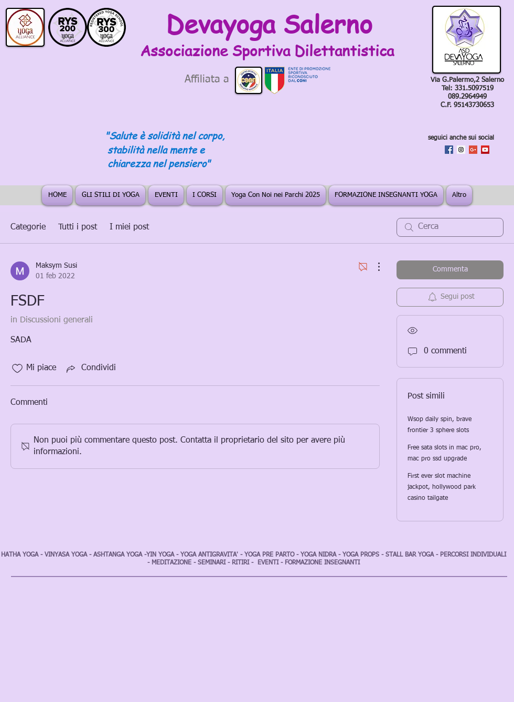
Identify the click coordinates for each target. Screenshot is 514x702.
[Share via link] (90, 368)
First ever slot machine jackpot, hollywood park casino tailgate (442, 487)
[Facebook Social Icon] (449, 149)
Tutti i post (77, 227)
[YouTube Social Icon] (485, 149)
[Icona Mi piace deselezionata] (17, 368)
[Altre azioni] (373, 266)
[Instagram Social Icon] (461, 149)
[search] (450, 227)
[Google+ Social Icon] (473, 149)
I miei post (129, 227)
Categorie (28, 227)
